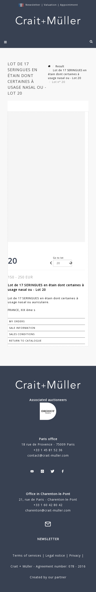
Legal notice (55, 555)
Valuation (50, 4)
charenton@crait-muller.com (48, 510)
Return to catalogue (25, 340)
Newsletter (33, 4)
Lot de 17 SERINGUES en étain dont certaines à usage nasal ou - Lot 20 (67, 74)
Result (60, 66)
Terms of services (27, 555)
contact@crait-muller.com (48, 455)
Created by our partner (48, 577)
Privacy (74, 555)
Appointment (69, 4)
